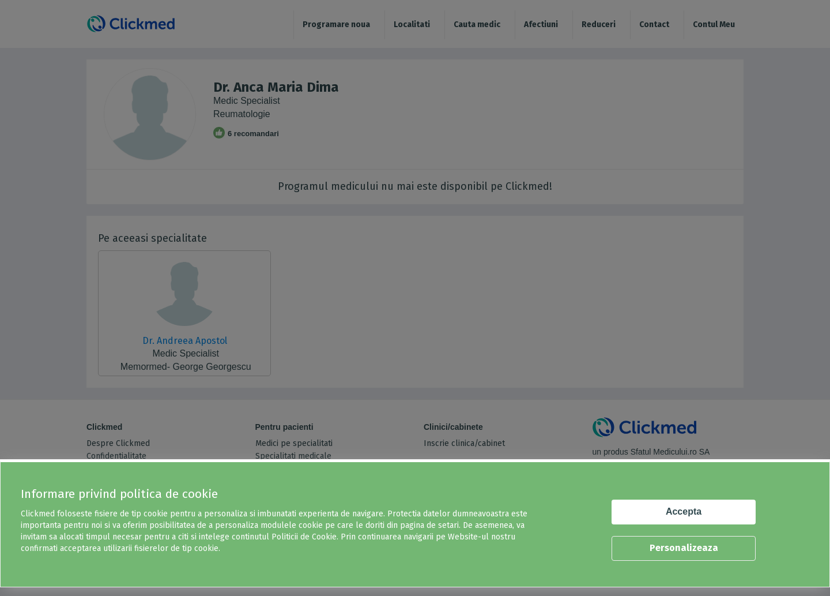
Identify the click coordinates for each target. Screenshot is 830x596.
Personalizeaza (684, 547)
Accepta (683, 511)
